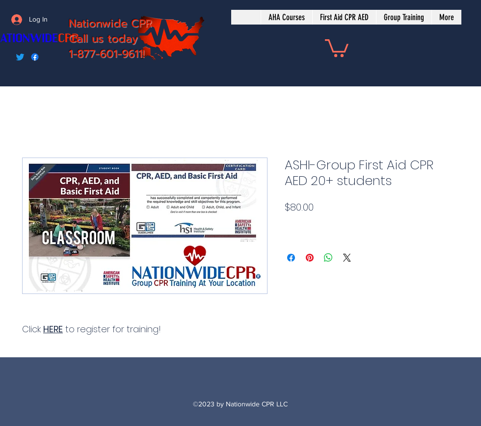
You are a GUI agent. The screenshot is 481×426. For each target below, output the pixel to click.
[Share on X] (347, 258)
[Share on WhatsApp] (328, 258)
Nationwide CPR (110, 23)
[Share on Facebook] (291, 258)
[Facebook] (35, 57)
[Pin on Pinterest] (310, 258)
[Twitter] (20, 57)
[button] (336, 47)
